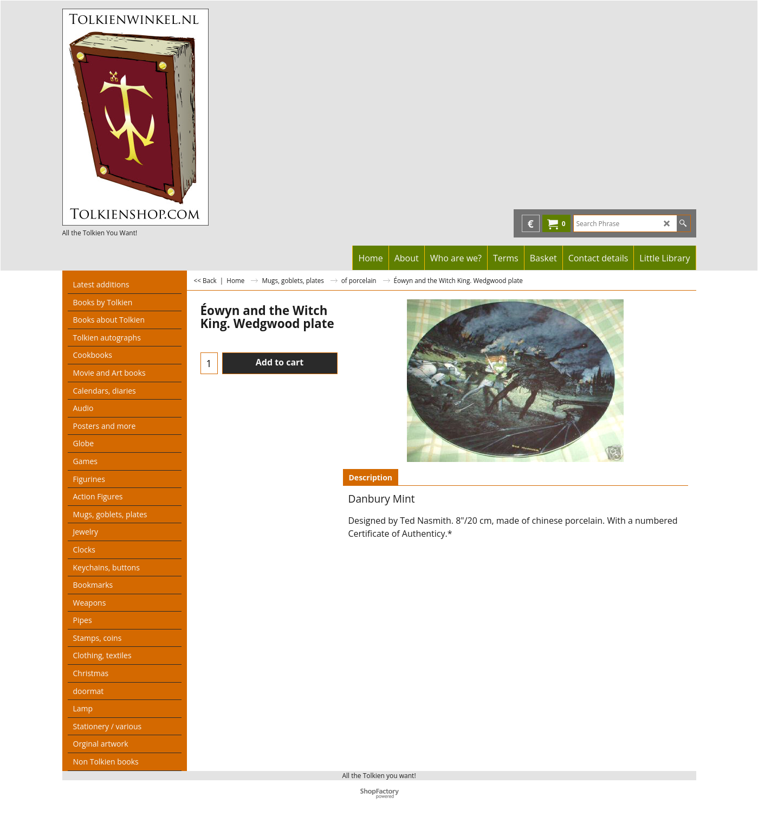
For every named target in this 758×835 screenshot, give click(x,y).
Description (371, 477)
